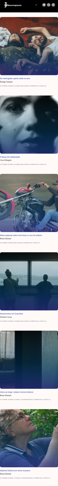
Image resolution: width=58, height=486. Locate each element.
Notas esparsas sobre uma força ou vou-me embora (21, 235)
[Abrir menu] (36, 5)
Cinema (11, 86)
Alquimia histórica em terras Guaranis (15, 471)
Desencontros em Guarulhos (11, 314)
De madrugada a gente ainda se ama (15, 78)
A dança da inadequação (10, 157)
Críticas (43, 86)
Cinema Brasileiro (22, 86)
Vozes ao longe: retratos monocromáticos (16, 392)
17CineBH (4, 86)
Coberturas (34, 86)
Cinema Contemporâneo (24, 399)
